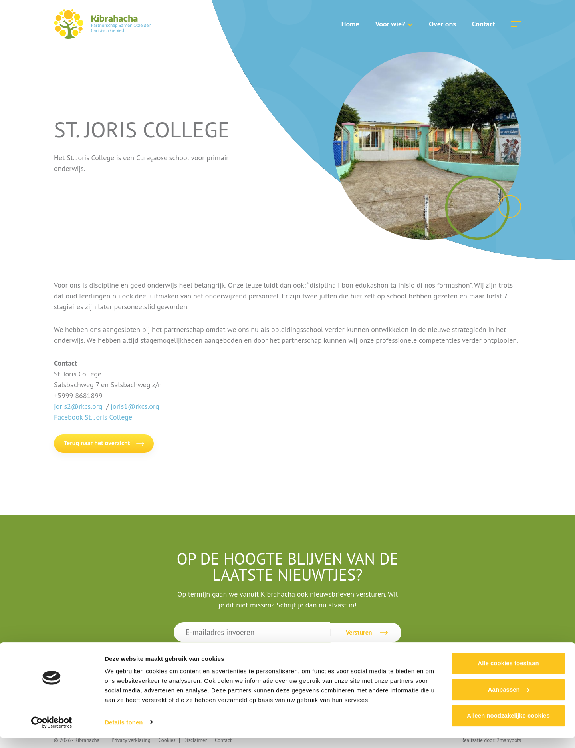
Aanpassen (508, 699)
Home (350, 23)
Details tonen (124, 732)
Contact (483, 23)
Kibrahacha (102, 24)
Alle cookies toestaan (508, 673)
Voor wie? (390, 23)
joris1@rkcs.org (135, 406)
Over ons (442, 23)
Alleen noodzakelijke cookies (508, 725)
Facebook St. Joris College (93, 417)
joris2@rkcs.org (78, 406)
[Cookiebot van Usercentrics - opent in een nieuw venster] (52, 732)
